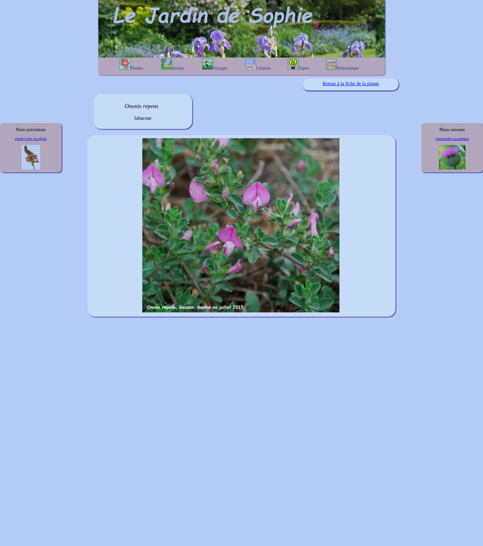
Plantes (131, 64)
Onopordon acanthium (452, 139)
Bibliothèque (342, 64)
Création (258, 64)
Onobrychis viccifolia (31, 139)
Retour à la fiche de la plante (351, 83)
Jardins (172, 64)
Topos (298, 64)
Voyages (214, 64)
